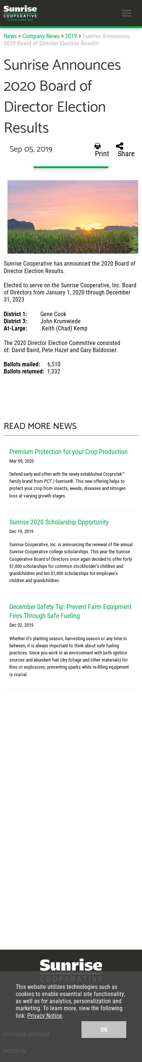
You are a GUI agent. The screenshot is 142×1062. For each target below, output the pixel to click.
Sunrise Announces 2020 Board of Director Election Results (66, 39)
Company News (40, 36)
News (10, 36)
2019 (71, 36)
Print (102, 149)
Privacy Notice (44, 1015)
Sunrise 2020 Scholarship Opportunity (59, 521)
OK (104, 1029)
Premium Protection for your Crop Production (68, 451)
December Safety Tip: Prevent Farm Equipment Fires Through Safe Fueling (70, 611)
